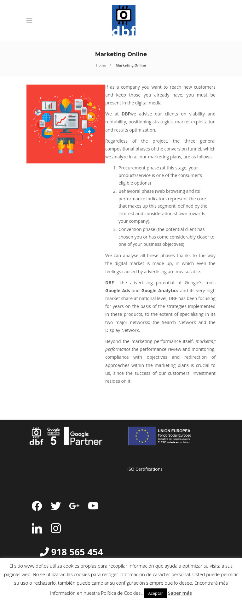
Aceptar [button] (155, 593)
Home (101, 65)
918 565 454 (77, 552)
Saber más (180, 593)
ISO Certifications (145, 469)
